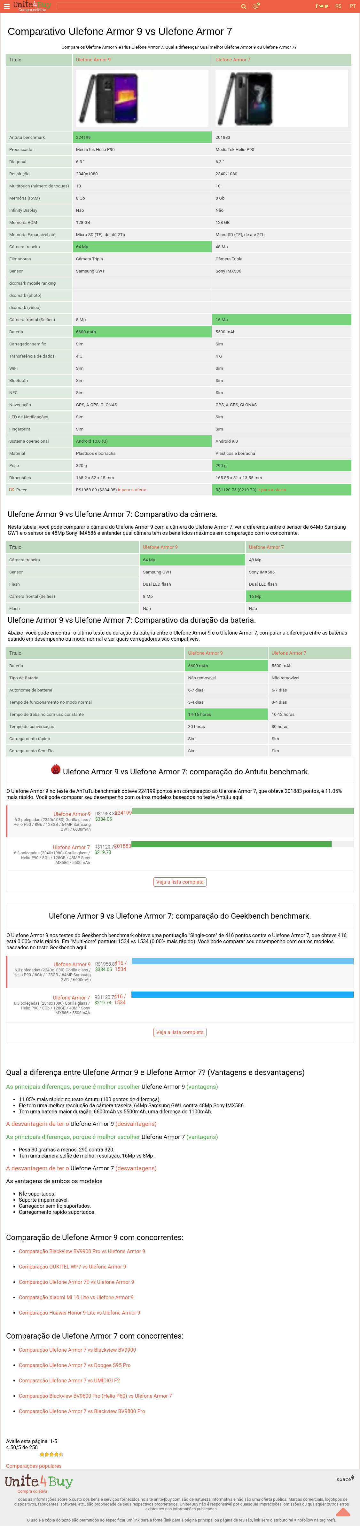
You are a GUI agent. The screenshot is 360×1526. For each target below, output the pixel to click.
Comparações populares (34, 1466)
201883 (122, 847)
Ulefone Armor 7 (232, 60)
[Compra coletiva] (33, 6)
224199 (123, 813)
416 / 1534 (121, 967)
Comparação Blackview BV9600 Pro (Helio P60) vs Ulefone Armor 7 (95, 1396)
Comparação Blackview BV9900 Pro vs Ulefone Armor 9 (82, 1252)
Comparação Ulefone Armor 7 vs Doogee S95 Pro (75, 1366)
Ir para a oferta (132, 490)
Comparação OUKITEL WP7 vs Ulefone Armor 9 (72, 1267)
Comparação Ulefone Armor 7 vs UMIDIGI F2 (69, 1381)
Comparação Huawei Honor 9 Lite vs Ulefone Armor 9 (79, 1313)
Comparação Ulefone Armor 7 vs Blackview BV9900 (77, 1350)
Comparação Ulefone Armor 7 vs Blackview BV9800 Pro (82, 1412)
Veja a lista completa (180, 883)
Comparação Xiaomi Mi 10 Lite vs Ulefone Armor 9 (76, 1298)
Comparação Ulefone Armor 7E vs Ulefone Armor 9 (76, 1282)
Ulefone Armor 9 (93, 60)
